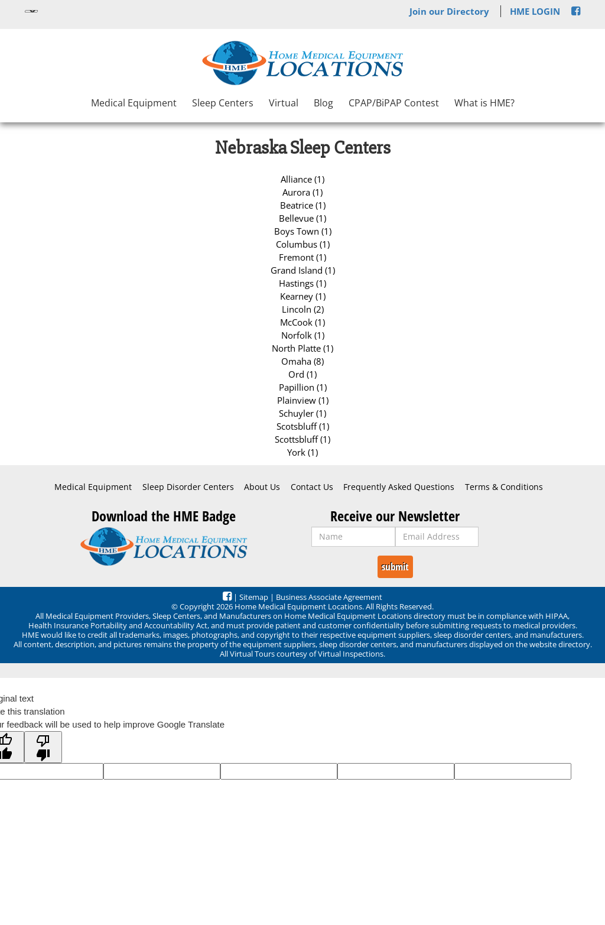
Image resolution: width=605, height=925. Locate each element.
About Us (262, 487)
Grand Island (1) (303, 270)
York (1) (302, 452)
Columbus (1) (303, 244)
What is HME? (484, 102)
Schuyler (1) (302, 413)
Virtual (283, 102)
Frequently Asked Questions (398, 487)
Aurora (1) (302, 192)
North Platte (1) (302, 348)
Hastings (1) (302, 283)
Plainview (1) (302, 400)
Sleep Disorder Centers (188, 487)
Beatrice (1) (303, 205)
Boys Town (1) (302, 231)
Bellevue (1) (302, 218)
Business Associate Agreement (329, 597)
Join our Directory (449, 11)
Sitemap (253, 597)
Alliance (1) (302, 179)
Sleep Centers (222, 102)
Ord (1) (302, 374)
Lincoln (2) (303, 309)
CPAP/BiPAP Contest (394, 102)
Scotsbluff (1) (303, 426)
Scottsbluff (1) (302, 439)
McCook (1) (302, 322)
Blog (323, 102)
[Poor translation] (43, 747)
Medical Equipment (134, 102)
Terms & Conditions (504, 487)
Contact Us (312, 487)
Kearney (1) (303, 296)
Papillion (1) (303, 387)
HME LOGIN (535, 11)
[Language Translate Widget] (31, 11)
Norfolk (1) (302, 335)
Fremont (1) (302, 257)
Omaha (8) (302, 361)
